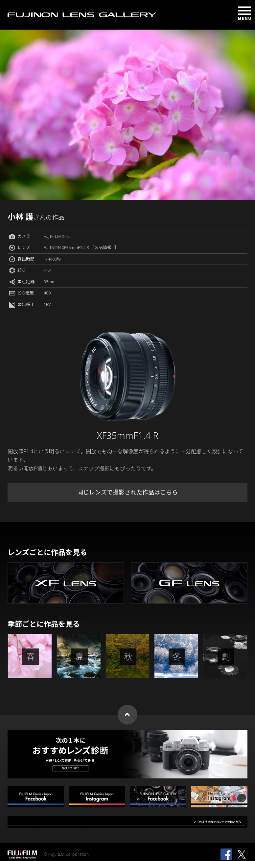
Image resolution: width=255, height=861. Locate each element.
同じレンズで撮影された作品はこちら (127, 492)
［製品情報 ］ (104, 247)
